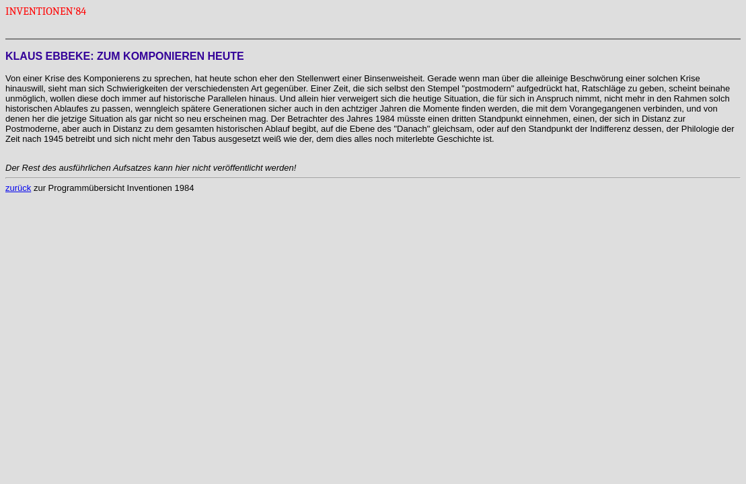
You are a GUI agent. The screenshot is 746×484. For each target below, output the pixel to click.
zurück (18, 188)
